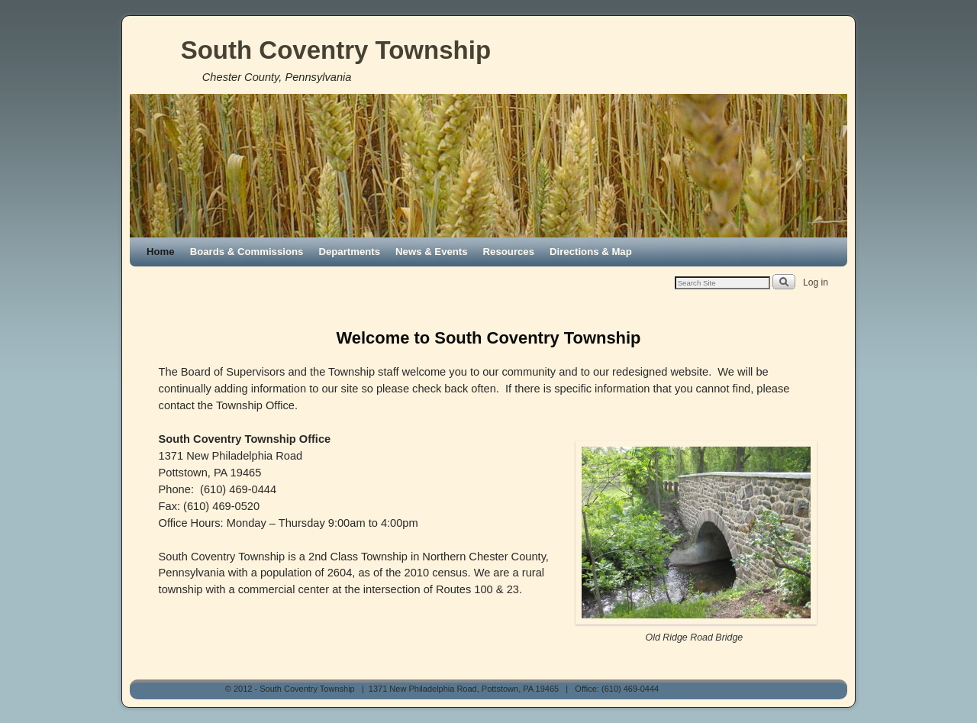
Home (161, 251)
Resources (508, 251)
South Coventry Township (336, 50)
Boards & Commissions (247, 251)
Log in (815, 282)
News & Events (431, 251)
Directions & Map (591, 251)
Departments (349, 251)
